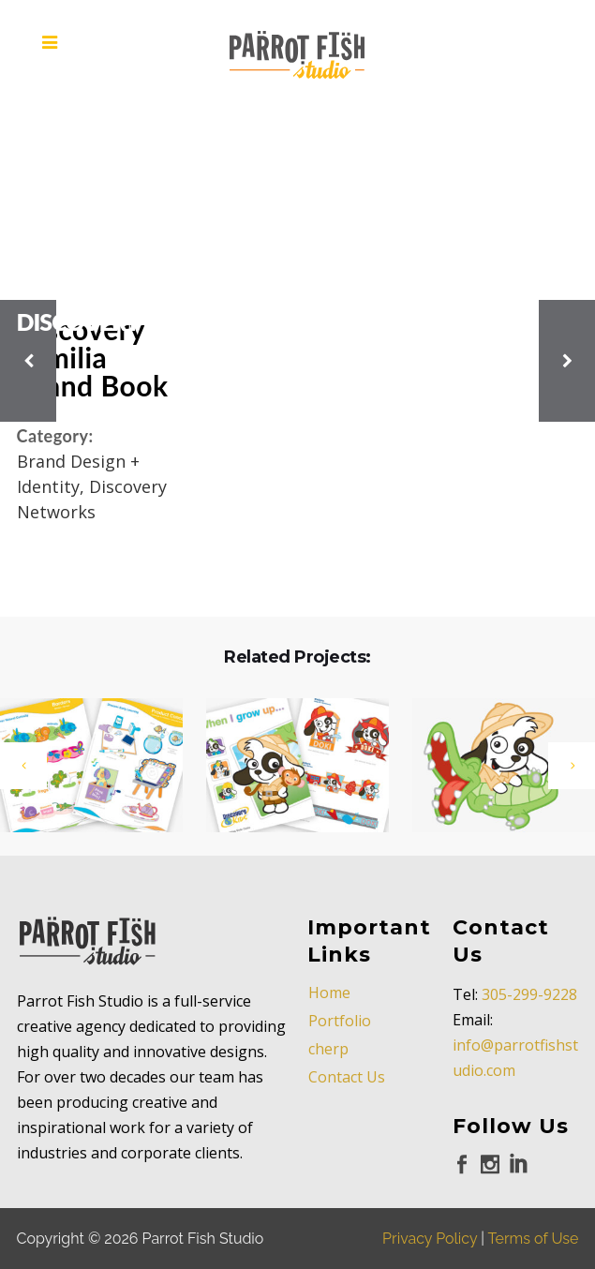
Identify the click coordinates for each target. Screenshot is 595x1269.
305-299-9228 (529, 994)
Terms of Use (533, 1238)
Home (329, 992)
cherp (328, 1048)
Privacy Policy (429, 1238)
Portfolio (339, 1020)
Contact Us (346, 1077)
